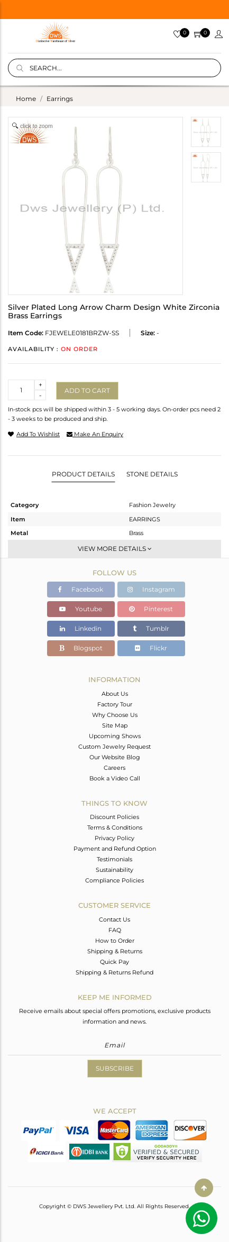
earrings (60, 99)
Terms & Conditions (114, 827)
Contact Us (114, 919)
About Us (115, 693)
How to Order (114, 940)
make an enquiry (95, 434)
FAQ (114, 930)
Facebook (80, 589)
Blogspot (81, 648)
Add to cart (87, 390)
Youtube (80, 609)
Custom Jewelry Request (114, 746)
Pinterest (151, 609)
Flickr (151, 648)
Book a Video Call (114, 778)
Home (26, 99)
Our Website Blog (114, 757)
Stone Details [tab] (152, 474)
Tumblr (151, 628)
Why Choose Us (115, 715)
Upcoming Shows (115, 736)
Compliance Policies (114, 880)
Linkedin (81, 628)
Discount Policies (114, 817)
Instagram (151, 589)
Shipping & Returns (114, 951)
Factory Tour (114, 704)
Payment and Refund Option (115, 848)
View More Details (115, 549)
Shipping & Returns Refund (114, 972)
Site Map (114, 725)
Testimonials (114, 859)
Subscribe (115, 1068)
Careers (114, 767)
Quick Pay (114, 961)
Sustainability (114, 869)
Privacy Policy (114, 838)
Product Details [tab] (83, 474)
